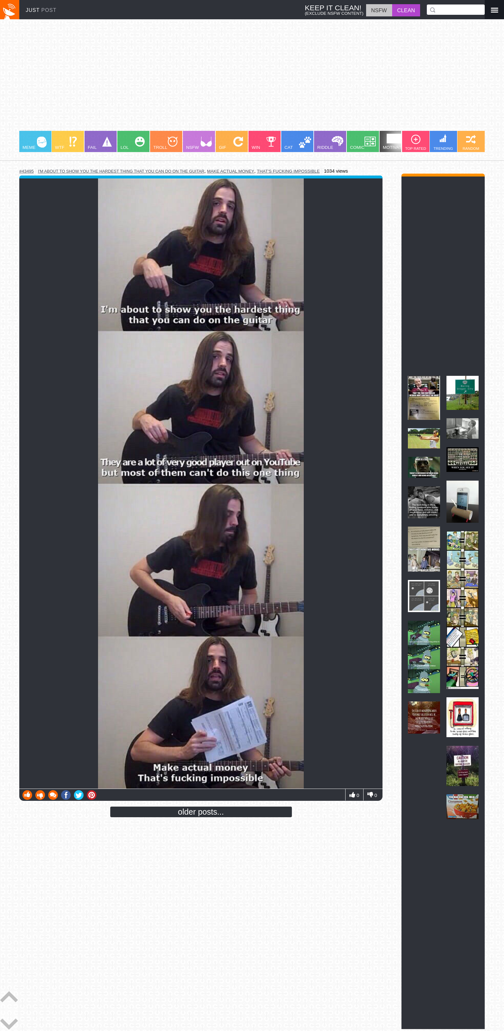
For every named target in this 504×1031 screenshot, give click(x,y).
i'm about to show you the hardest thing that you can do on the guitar (121, 171)
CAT (297, 143)
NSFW (199, 143)
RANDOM (471, 142)
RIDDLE (330, 143)
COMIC (363, 143)
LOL (133, 143)
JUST (41, 10)
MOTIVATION (396, 142)
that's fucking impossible (288, 171)
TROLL (165, 143)
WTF (66, 143)
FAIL (100, 143)
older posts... (201, 811)
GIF (231, 143)
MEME (34, 143)
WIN (264, 143)
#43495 (26, 171)
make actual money (230, 171)
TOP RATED (415, 142)
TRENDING (443, 142)
